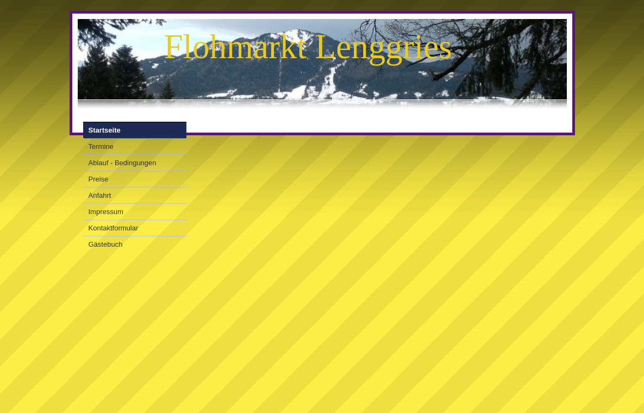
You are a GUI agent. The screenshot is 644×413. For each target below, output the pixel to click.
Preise (99, 179)
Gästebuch (106, 244)
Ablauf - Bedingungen (123, 163)
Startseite (105, 130)
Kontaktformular (114, 228)
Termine (101, 146)
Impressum (106, 212)
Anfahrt (100, 195)
